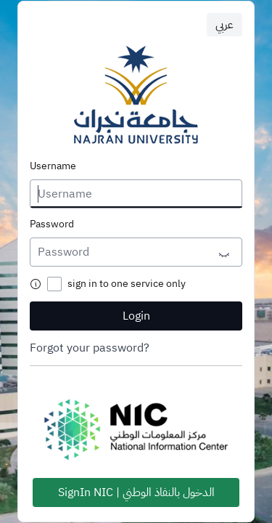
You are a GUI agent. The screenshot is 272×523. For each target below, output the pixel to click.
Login (136, 316)
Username (53, 166)
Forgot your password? (89, 348)
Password (52, 224)
